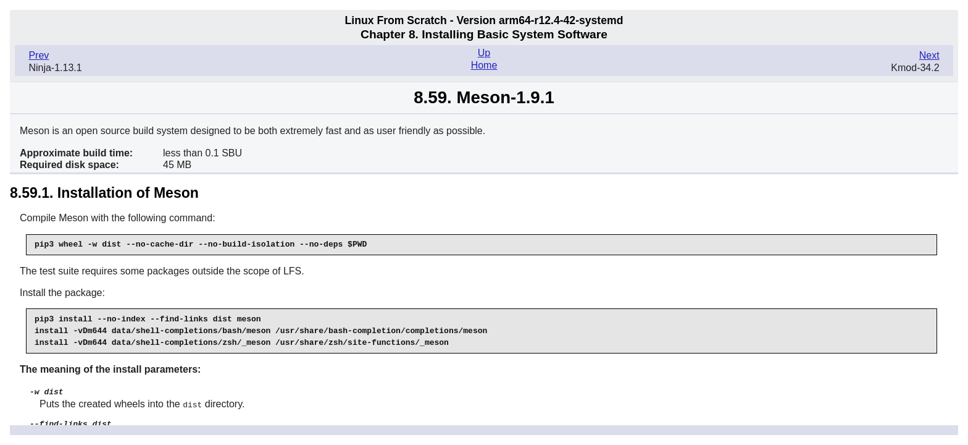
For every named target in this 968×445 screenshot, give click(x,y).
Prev (38, 55)
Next (929, 55)
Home (484, 65)
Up (484, 53)
